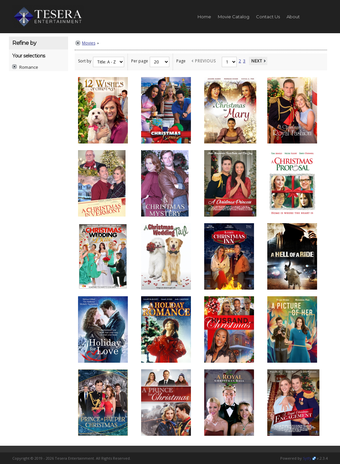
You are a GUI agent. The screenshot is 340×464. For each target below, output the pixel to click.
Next (256, 61)
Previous (205, 61)
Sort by (84, 61)
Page (181, 61)
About (293, 16)
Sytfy (307, 458)
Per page (139, 61)
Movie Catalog (233, 16)
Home (204, 16)
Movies (88, 43)
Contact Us (268, 16)
